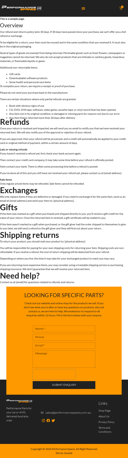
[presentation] (54, 374)
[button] (83, 8)
